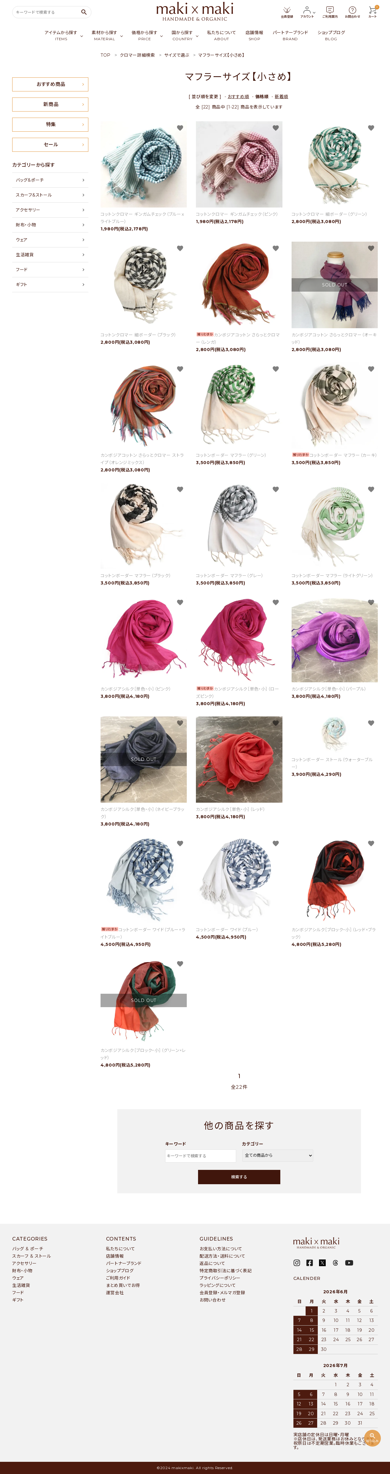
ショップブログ (120, 1270)
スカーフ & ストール (31, 1256)
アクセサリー (28, 210)
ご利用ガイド (118, 1278)
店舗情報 (115, 1256)
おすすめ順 (238, 96)
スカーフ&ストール (34, 195)
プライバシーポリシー (220, 1278)
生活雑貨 (25, 255)
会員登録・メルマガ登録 (222, 1292)
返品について (212, 1263)
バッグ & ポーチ (27, 1249)
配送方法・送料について (223, 1256)
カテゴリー (253, 1144)
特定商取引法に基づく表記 (226, 1270)
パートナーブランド (124, 1263)
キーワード (175, 1144)
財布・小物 (26, 225)
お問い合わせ (212, 1300)
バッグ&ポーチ (30, 180)
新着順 (281, 96)
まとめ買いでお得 (123, 1285)
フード (22, 269)
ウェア (22, 240)
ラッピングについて (218, 1285)
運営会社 (115, 1292)
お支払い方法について (221, 1249)
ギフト (21, 284)
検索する (239, 1176)
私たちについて (120, 1249)
